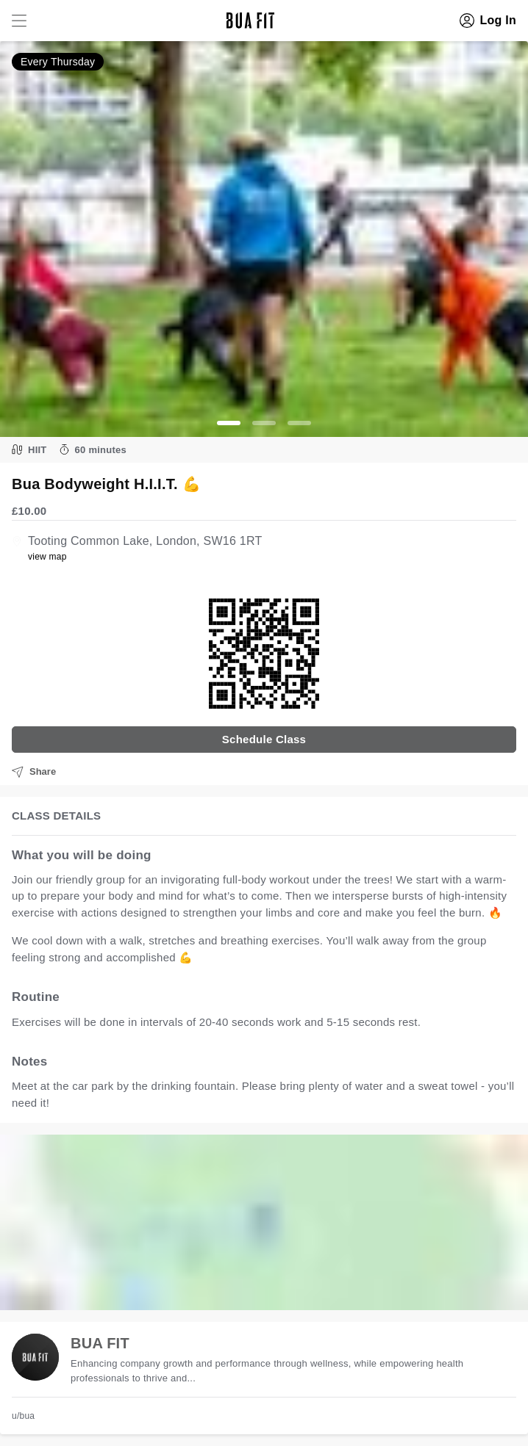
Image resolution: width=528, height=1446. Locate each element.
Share (34, 772)
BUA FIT (100, 1343)
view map (47, 557)
